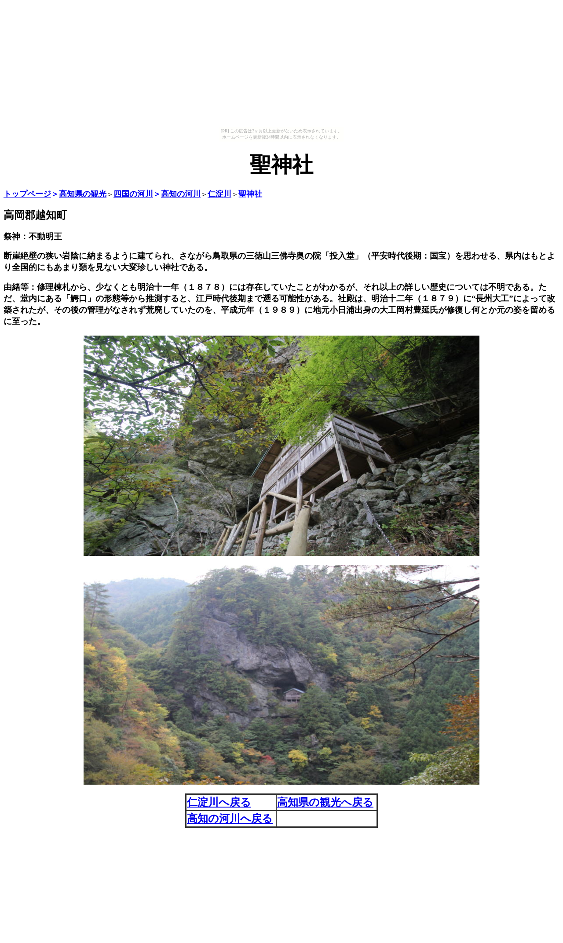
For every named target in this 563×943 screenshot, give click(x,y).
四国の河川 (133, 194)
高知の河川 (181, 194)
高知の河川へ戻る (230, 818)
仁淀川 (219, 194)
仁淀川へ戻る (219, 802)
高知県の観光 (82, 194)
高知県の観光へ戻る (325, 802)
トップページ (27, 194)
